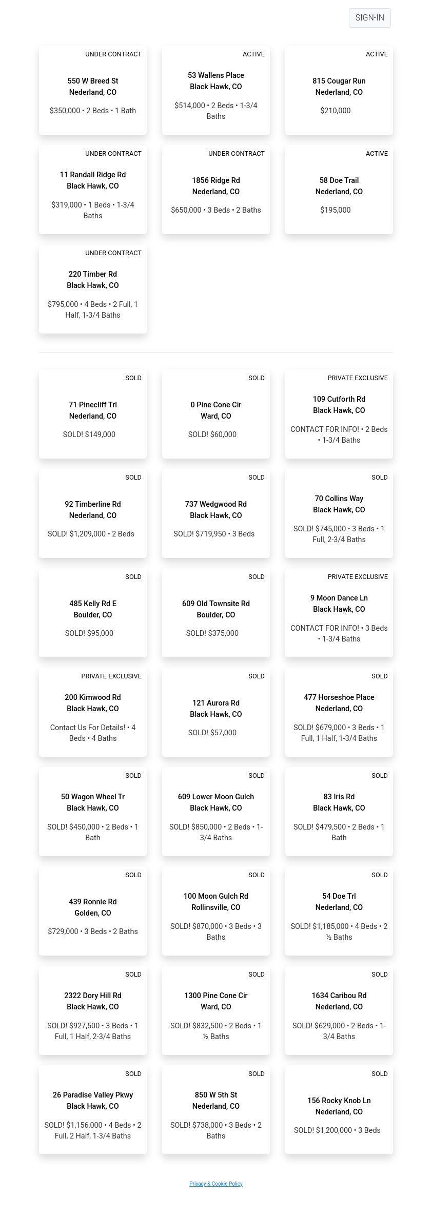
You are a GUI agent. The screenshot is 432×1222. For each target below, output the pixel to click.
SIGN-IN (370, 18)
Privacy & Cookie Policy (215, 1184)
